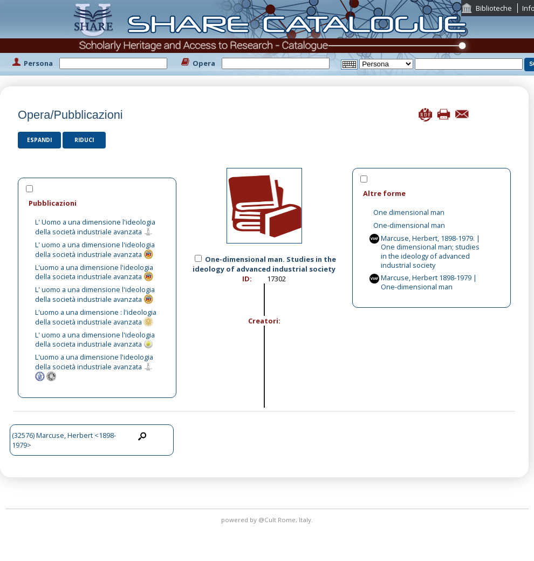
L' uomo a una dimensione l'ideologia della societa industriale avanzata (95, 339)
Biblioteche (494, 8)
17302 (276, 278)
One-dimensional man (409, 225)
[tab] (97, 203)
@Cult (268, 520)
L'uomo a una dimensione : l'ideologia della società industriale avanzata (95, 317)
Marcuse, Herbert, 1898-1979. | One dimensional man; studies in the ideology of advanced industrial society (430, 251)
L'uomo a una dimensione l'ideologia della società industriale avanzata (94, 361)
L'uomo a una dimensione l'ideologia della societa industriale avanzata (94, 272)
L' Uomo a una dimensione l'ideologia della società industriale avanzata (95, 226)
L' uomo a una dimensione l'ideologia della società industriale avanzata (95, 249)
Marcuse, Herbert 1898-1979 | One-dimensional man (429, 282)
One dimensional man (408, 212)
